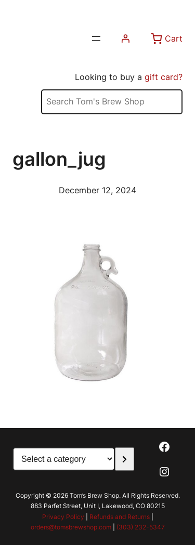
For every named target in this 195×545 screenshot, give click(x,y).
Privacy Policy (63, 517)
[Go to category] (124, 459)
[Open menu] (96, 38)
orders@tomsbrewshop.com (71, 527)
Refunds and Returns (119, 517)
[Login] (125, 38)
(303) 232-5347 (140, 527)
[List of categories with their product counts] (63, 459)
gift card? (164, 77)
